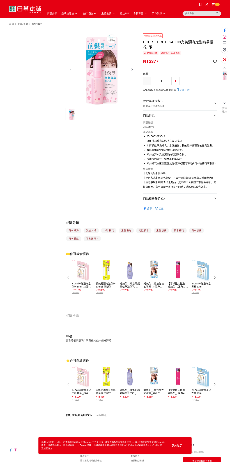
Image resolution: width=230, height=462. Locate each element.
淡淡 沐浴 (91, 230)
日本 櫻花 (179, 230)
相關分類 (72, 223)
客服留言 (135, 456)
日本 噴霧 (197, 230)
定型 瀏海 (126, 230)
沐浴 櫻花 (109, 230)
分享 (147, 208)
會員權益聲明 (137, 460)
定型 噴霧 (161, 230)
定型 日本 (144, 230)
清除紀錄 (224, 110)
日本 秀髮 (74, 238)
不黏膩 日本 (92, 238)
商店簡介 (84, 456)
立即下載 (183, 90)
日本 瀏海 (74, 230)
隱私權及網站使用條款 (91, 460)
